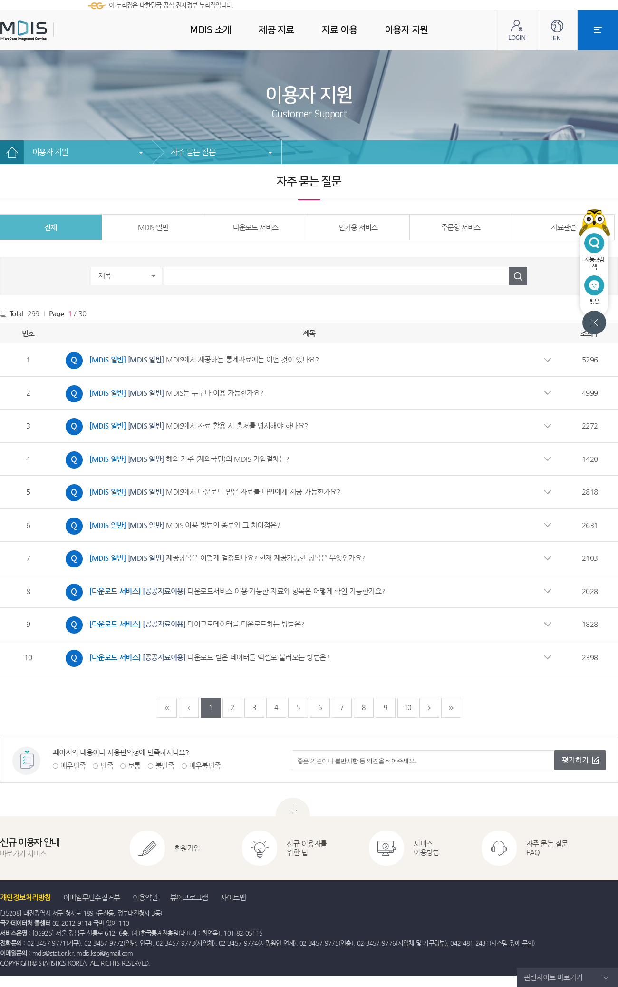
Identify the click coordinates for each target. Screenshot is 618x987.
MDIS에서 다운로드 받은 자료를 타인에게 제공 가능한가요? (200, 492)
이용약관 (145, 897)
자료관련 (563, 227)
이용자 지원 (50, 151)
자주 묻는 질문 (193, 151)
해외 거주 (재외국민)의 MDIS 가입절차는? (175, 460)
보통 (134, 766)
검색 (518, 276)
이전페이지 (189, 708)
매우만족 (73, 766)
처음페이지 (167, 708)
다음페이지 (429, 708)
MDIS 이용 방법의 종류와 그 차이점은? (170, 526)
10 (407, 707)
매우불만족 (205, 766)
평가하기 (575, 760)
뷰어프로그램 (189, 897)
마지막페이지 (451, 708)
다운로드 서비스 (255, 227)
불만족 (164, 766)
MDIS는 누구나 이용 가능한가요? (162, 393)
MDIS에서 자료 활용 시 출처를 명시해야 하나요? (184, 426)
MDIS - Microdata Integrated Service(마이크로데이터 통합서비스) (47, 30)
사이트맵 (233, 897)
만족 (106, 766)
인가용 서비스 (357, 227)
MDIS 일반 (153, 227)
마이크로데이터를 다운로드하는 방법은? (182, 625)
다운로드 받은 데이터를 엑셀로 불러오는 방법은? (195, 658)
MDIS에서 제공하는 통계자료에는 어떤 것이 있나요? (190, 360)
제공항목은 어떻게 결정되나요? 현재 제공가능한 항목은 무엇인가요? (213, 558)
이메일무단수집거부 (91, 897)
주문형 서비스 (460, 227)
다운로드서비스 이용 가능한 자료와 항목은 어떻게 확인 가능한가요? (223, 592)
